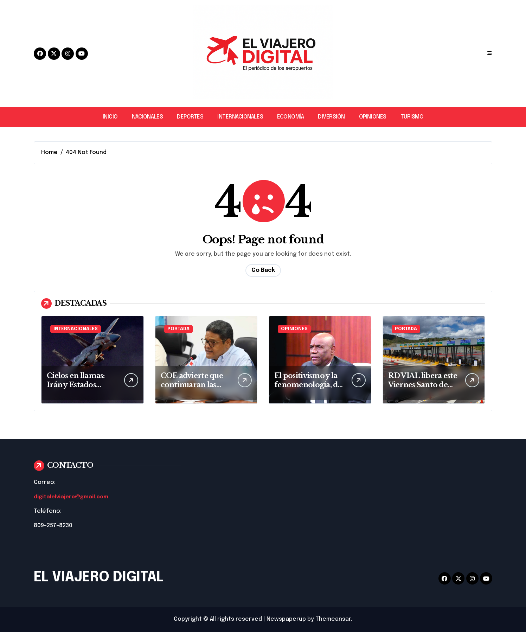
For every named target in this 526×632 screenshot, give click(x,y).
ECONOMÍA (290, 117)
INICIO (110, 117)
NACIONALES (147, 117)
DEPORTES (190, 117)
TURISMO (412, 117)
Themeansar (333, 619)
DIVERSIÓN (331, 117)
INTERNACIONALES (240, 117)
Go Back (263, 270)
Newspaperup (286, 619)
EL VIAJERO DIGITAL (98, 577)
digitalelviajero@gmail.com (74, 497)
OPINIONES (372, 117)
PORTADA (178, 329)
